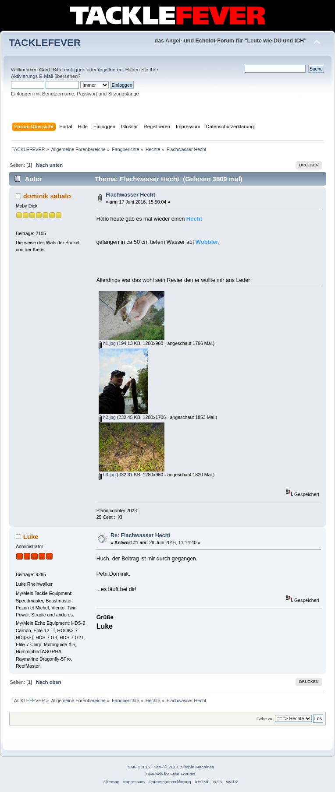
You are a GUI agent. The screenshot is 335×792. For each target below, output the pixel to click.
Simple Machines (197, 766)
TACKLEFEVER (45, 42)
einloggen (75, 69)
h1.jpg (107, 343)
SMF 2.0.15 (139, 766)
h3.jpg (107, 474)
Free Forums (182, 773)
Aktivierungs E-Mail (32, 76)
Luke (31, 536)
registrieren (110, 69)
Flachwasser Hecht (130, 195)
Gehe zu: (265, 718)
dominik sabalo (47, 196)
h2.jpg (107, 417)
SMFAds (154, 773)
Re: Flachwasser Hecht (140, 535)
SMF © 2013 (166, 766)
